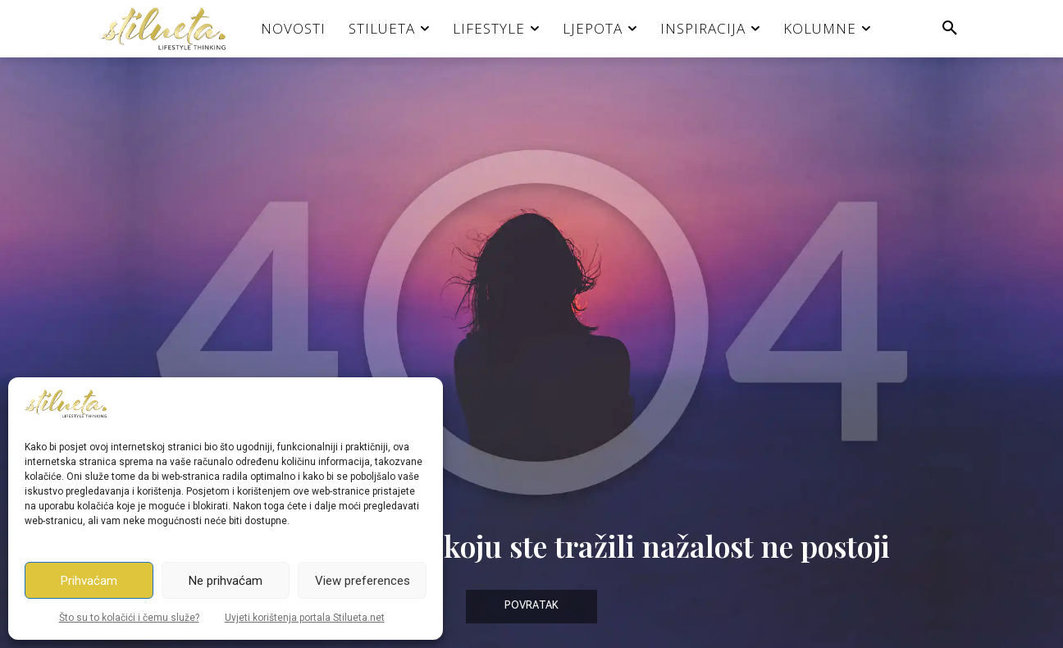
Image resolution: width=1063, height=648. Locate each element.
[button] (949, 28)
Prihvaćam (89, 580)
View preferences (362, 580)
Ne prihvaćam (225, 580)
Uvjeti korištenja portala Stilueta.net (305, 617)
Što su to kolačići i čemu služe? (129, 617)
